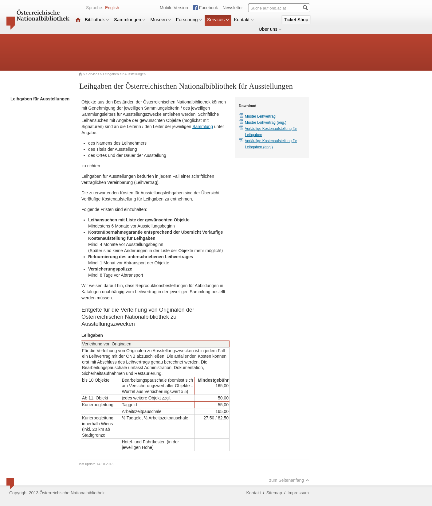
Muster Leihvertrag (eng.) (265, 122)
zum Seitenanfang (289, 480)
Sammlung (202, 126)
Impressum (298, 492)
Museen (160, 19)
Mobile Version (174, 7)
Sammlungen (129, 19)
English (112, 7)
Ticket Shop (296, 19)
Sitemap (274, 492)
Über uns (270, 29)
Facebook (208, 7)
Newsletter (232, 7)
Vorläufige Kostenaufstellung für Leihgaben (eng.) (271, 144)
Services (218, 19)
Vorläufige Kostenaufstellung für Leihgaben (271, 131)
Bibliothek (97, 19)
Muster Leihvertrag (260, 116)
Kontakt (244, 19)
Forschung (189, 19)
